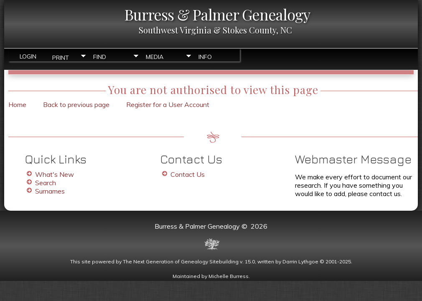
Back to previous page (76, 104)
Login (28, 56)
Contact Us (187, 174)
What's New (54, 174)
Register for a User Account (167, 104)
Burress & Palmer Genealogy (217, 14)
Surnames (50, 191)
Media (154, 57)
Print (60, 57)
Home (17, 104)
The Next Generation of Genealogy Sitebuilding (181, 261)
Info (205, 57)
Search (45, 183)
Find (99, 57)
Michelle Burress (228, 276)
